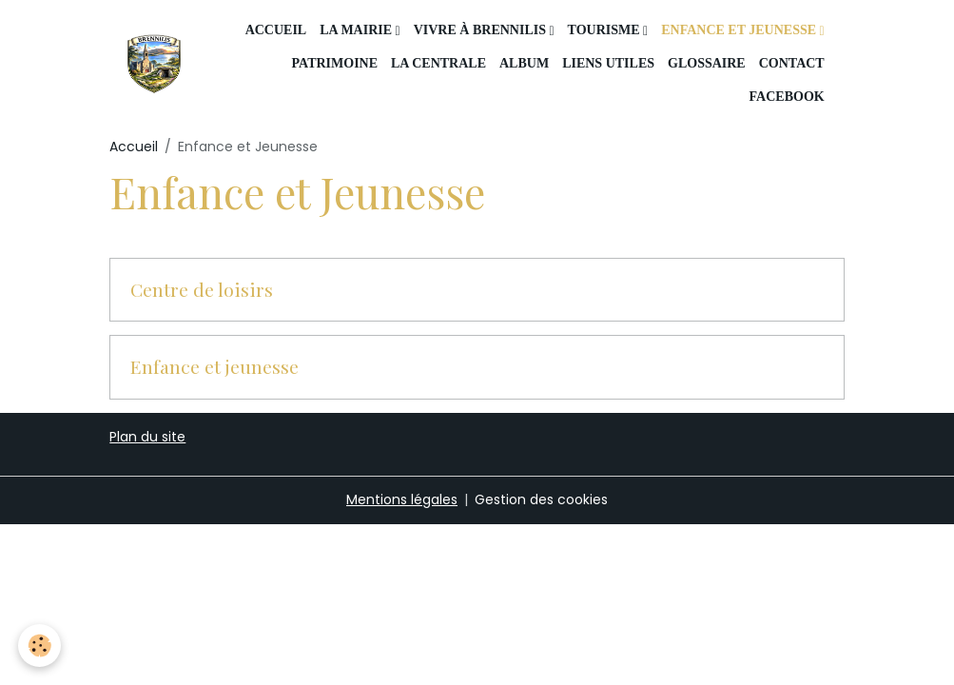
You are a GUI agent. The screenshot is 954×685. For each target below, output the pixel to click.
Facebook (785, 96)
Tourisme (605, 30)
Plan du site (147, 436)
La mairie (357, 30)
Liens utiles (608, 63)
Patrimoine (335, 63)
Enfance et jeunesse (214, 367)
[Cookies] (40, 645)
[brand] (154, 63)
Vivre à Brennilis (482, 30)
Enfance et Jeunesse (740, 30)
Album (524, 63)
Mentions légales (402, 499)
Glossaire (707, 63)
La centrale (438, 63)
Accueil (276, 30)
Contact (792, 63)
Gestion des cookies (541, 499)
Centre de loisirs (201, 290)
